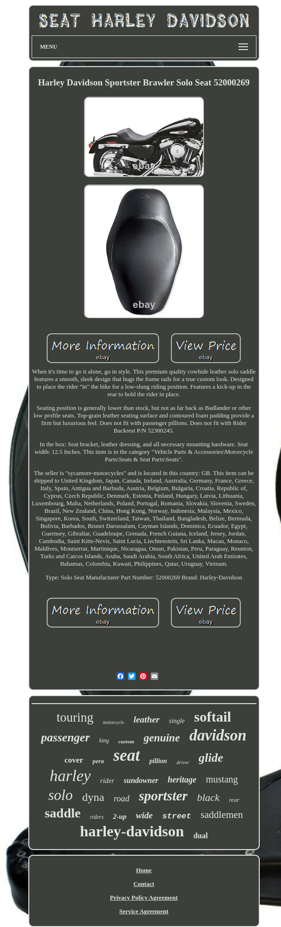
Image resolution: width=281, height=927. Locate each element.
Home (144, 870)
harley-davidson (132, 831)
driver (183, 762)
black (208, 797)
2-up (119, 816)
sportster (163, 795)
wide (144, 815)
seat (126, 755)
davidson (218, 735)
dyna (93, 797)
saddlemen (222, 814)
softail (212, 716)
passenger (65, 737)
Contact (143, 883)
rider (107, 780)
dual (201, 836)
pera (98, 761)
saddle (62, 813)
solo (60, 795)
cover (73, 760)
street (176, 816)
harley (70, 775)
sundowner (141, 780)
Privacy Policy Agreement (144, 897)
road (121, 798)
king (104, 740)
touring (75, 717)
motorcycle (113, 722)
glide (211, 758)
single (177, 720)
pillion (158, 761)
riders (97, 817)
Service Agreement (143, 911)
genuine (162, 738)
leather (147, 719)
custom (127, 741)
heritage (182, 779)
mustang (222, 779)
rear (234, 799)
